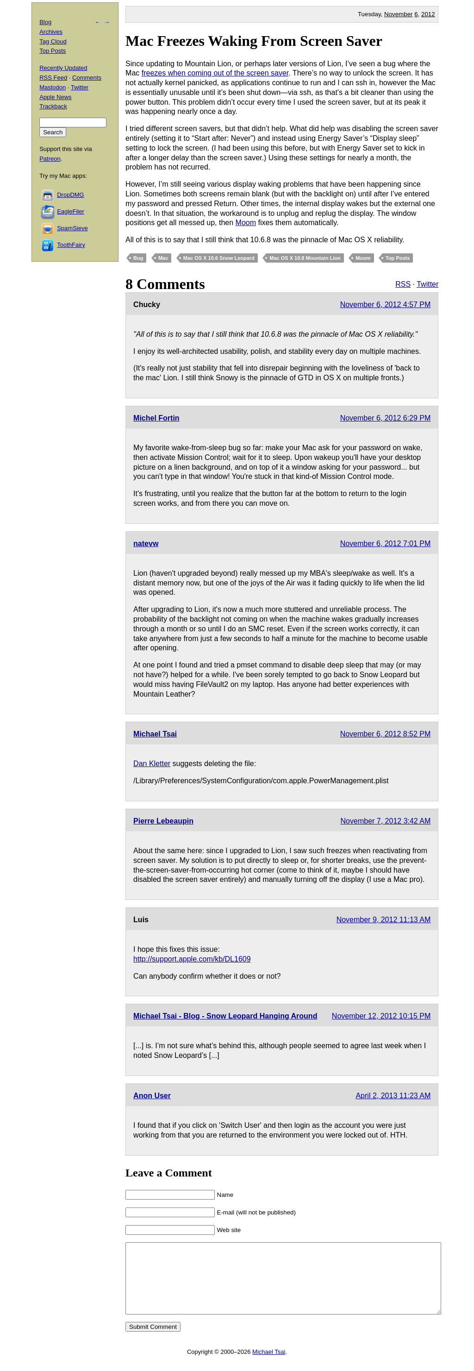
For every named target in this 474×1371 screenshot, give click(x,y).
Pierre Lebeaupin (163, 821)
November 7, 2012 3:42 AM (386, 821)
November (398, 14)
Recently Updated (63, 67)
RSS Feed (53, 77)
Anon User (152, 1096)
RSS (403, 284)
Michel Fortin (156, 418)
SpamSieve (72, 228)
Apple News (55, 97)
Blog (45, 22)
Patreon (50, 158)
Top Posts (398, 258)
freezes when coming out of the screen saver (215, 73)
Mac (163, 258)
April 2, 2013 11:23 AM (393, 1096)
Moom (246, 222)
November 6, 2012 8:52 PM (385, 734)
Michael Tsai (155, 734)
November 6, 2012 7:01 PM (385, 543)
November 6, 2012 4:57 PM (385, 304)
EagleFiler (70, 211)
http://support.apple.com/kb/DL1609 (192, 959)
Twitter (427, 284)
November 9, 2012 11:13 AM (384, 920)
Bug (138, 258)
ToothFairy (71, 244)
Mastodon (52, 87)
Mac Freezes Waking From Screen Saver (253, 40)
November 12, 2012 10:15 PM (381, 1016)
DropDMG (70, 194)
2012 (428, 14)
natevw (145, 543)
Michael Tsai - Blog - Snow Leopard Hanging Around (225, 1016)
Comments (86, 77)
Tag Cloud (53, 41)
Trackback (53, 106)
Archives (50, 31)
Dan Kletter (151, 763)
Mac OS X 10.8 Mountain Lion (304, 258)
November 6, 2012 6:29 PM (385, 418)
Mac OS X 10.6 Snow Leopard (219, 258)
